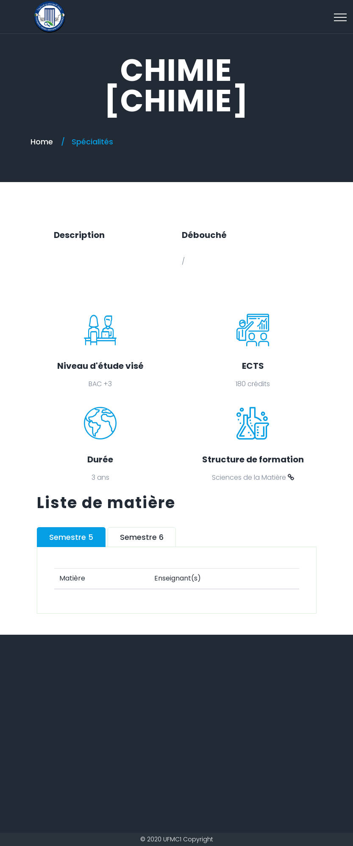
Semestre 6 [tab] (142, 537)
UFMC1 (172, 839)
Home (42, 141)
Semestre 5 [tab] (71, 537)
